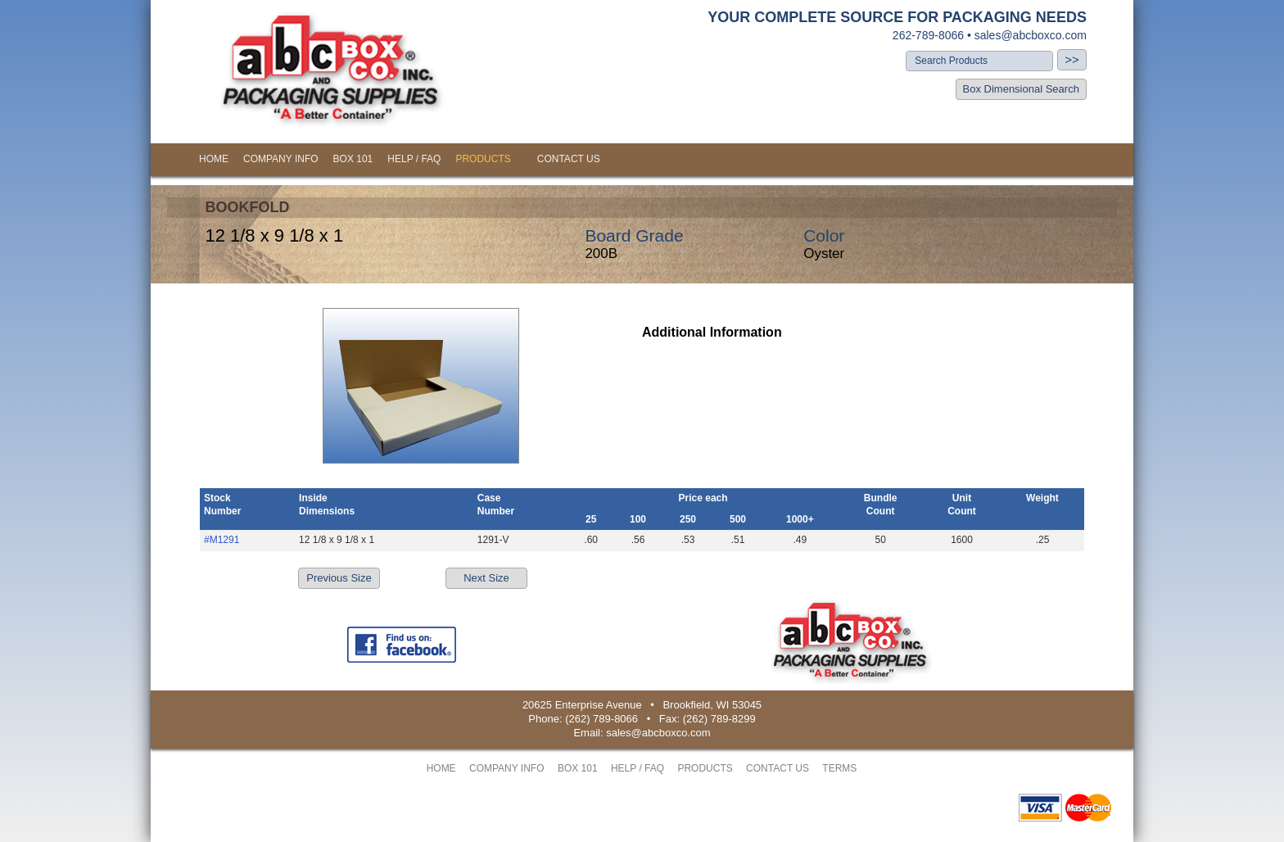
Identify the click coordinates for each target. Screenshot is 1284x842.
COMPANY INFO (281, 159)
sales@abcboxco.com (1030, 35)
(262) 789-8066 (601, 719)
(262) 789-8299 (719, 719)
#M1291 (221, 539)
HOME (213, 159)
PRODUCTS (482, 159)
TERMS (839, 768)
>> (1072, 59)
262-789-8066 (928, 35)
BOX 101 (353, 159)
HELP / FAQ (414, 159)
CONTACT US (568, 159)
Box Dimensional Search (1021, 89)
